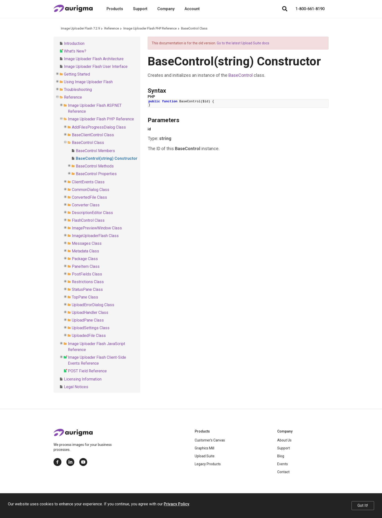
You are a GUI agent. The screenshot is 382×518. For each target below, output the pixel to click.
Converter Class (86, 205)
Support (140, 8)
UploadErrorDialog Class (93, 304)
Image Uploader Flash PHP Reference (150, 28)
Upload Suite (205, 456)
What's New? (75, 51)
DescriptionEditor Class (92, 212)
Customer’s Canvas (210, 440)
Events (282, 464)
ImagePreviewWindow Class (97, 228)
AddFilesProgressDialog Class (99, 127)
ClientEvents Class (88, 182)
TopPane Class (85, 297)
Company (166, 8)
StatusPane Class (87, 289)
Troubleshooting (78, 89)
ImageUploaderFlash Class (95, 235)
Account (192, 8)
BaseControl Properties (96, 173)
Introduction (74, 43)
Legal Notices (76, 386)
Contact (283, 472)
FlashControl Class (88, 220)
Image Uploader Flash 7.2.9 (80, 28)
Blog (280, 456)
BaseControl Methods (95, 166)
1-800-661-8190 (310, 8)
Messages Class (87, 243)
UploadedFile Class (89, 335)
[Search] (285, 9)
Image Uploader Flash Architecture (94, 58)
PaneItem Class (86, 266)
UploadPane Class (88, 320)
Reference (111, 28)
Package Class (85, 258)
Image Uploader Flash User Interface (96, 66)
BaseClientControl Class (93, 135)
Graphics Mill (204, 448)
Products (115, 8)
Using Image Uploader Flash (88, 82)
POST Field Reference (87, 371)
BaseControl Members (95, 150)
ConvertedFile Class (89, 197)
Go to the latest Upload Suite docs (243, 43)
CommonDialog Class (90, 189)
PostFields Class (87, 274)
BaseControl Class (194, 28)
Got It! (362, 505)
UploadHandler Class (90, 312)
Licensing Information (83, 379)
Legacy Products (208, 464)
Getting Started (77, 74)
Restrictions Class (88, 281)
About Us (284, 440)
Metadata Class (85, 251)
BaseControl (240, 75)
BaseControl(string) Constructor (106, 158)
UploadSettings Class (90, 328)
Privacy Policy (176, 504)
